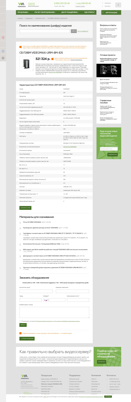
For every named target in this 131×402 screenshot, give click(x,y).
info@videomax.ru (114, 389)
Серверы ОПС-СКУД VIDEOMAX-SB (51, 381)
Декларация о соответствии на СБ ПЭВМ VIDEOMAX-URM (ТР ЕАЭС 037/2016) (49, 256)
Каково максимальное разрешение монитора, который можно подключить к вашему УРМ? (108, 36)
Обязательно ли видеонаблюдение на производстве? (105, 43)
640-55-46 (83, 3)
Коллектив (94, 386)
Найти (74, 31)
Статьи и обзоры (74, 386)
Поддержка (74, 375)
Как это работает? (83, 31)
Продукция (46, 375)
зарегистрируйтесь (76, 60)
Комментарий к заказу (26, 304)
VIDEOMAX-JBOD (46, 389)
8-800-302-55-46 (62, 3)
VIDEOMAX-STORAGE (47, 386)
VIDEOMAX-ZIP (45, 391)
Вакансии (94, 389)
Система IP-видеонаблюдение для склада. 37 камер (109, 83)
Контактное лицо (24, 287)
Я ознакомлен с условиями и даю (51, 321)
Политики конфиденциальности (44, 321)
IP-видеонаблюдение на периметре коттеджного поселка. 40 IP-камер (108, 88)
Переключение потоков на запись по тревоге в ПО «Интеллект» (107, 113)
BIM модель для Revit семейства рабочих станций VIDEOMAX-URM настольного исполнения (55, 249)
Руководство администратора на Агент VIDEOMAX (40, 228)
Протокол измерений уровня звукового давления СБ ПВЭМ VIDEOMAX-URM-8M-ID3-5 (52, 267)
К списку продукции (27, 338)
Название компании (62, 287)
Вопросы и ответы (108, 25)
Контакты (107, 6)
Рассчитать (101, 361)
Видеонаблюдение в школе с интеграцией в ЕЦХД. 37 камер (108, 60)
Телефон (45, 296)
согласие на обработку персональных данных (68, 321)
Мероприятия (73, 394)
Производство (95, 384)
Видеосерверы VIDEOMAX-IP (49, 379)
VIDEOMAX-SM (45, 394)
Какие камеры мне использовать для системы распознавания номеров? (108, 30)
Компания (108, 3)
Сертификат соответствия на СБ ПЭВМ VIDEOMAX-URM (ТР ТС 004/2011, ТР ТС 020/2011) (53, 233)
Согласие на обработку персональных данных (29, 387)
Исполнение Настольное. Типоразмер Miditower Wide (41, 244)
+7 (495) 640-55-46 (114, 381)
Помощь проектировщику (77, 391)
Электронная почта (72, 296)
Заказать (23, 324)
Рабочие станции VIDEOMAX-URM (51, 384)
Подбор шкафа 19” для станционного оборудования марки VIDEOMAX (107, 107)
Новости (93, 379)
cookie (44, 396)
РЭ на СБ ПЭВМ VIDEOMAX (32, 222)
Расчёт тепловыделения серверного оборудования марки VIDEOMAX (108, 119)
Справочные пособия (105, 101)
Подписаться (112, 154)
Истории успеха (96, 391)
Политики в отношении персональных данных (91, 396)
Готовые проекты (107, 55)
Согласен (108, 396)
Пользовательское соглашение (26, 384)
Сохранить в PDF (25, 207)
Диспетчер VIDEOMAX (55, 72)
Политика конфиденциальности (27, 386)
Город (21, 296)
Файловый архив (74, 379)
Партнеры (94, 381)
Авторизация (110, 12)
